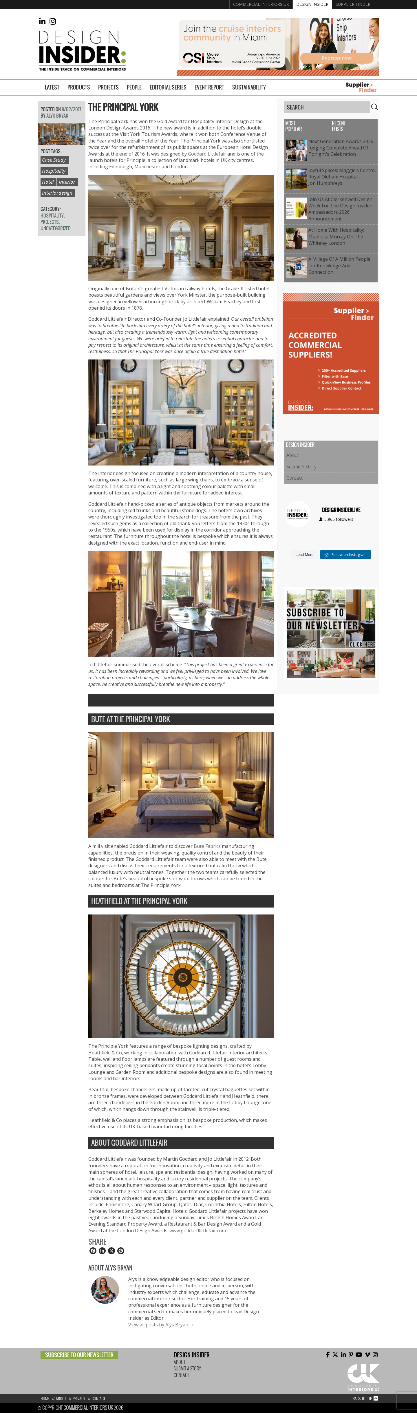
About (292, 455)
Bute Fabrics (207, 846)
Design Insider (312, 4)
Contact (294, 478)
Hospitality (53, 170)
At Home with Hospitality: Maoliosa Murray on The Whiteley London (336, 236)
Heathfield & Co (105, 1052)
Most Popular (293, 126)
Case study (54, 159)
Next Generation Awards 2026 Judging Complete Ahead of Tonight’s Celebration (340, 148)
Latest (52, 87)
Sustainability (249, 87)
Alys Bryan (57, 115)
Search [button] (374, 107)
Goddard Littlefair (207, 154)
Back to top (362, 1399)
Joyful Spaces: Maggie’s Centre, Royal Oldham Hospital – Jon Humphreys (342, 177)
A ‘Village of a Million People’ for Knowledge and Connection (339, 265)
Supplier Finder (353, 4)
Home (45, 1399)
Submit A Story (301, 466)
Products (78, 87)
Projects (108, 87)
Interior (67, 181)
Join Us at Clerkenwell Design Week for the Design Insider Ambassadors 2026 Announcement (340, 209)
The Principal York (123, 107)
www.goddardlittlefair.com (197, 1230)
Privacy (79, 1399)
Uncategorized (56, 228)
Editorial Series (168, 87)
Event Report (209, 87)
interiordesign (57, 192)
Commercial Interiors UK (261, 4)
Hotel (48, 181)
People (134, 87)
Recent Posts (338, 126)
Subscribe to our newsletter (79, 1355)
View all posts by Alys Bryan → (161, 1324)
